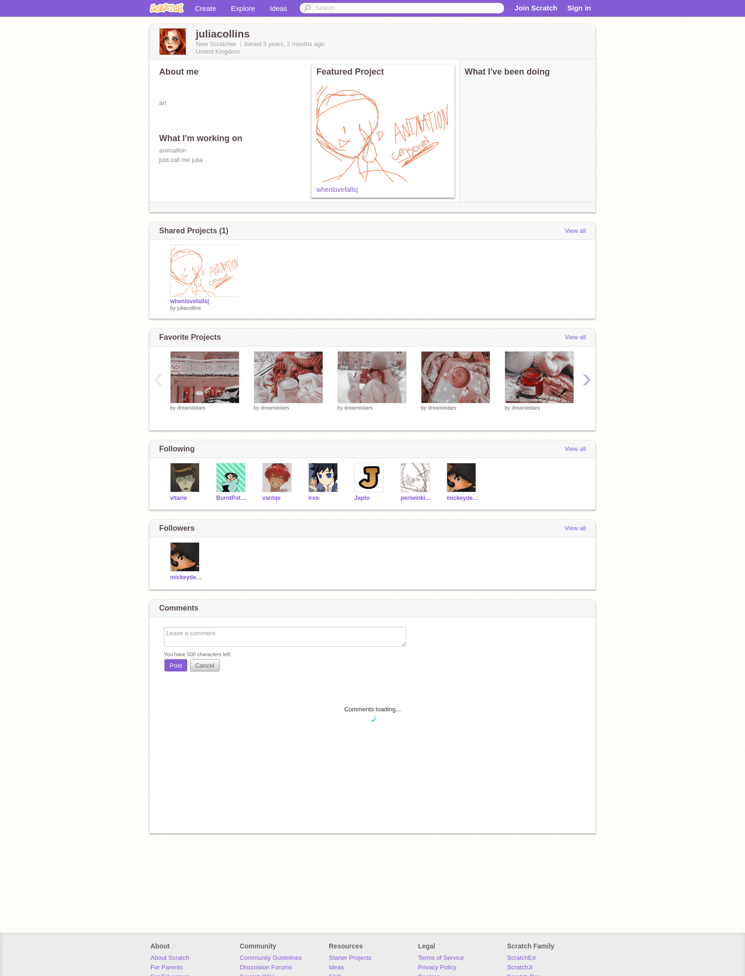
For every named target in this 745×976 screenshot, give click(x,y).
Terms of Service (441, 957)
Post (176, 665)
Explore (243, 8)
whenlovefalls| (337, 189)
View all (575, 230)
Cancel (204, 665)
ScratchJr (520, 967)
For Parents (167, 967)
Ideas (278, 8)
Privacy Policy (437, 967)
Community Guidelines (270, 957)
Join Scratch (536, 8)
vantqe (271, 498)
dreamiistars (191, 408)
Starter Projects (350, 957)
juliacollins (189, 308)
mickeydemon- (462, 498)
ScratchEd (521, 957)
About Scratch (170, 957)
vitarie (178, 498)
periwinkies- (416, 498)
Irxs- (314, 498)
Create (205, 8)
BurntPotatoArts (232, 498)
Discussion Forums (265, 967)
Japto (362, 498)
